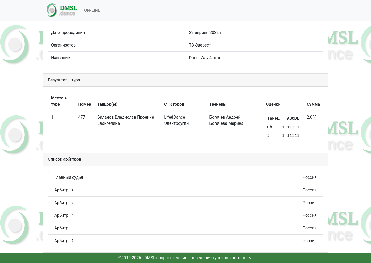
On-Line (92, 10)
